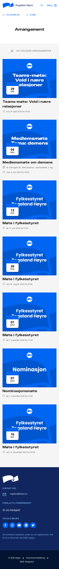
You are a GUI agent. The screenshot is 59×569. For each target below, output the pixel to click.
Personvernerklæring (35, 558)
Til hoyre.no (13, 15)
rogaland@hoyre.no (18, 493)
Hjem (33, 15)
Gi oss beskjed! (11, 510)
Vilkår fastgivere (27, 561)
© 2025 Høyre (14, 558)
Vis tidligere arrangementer (33, 50)
